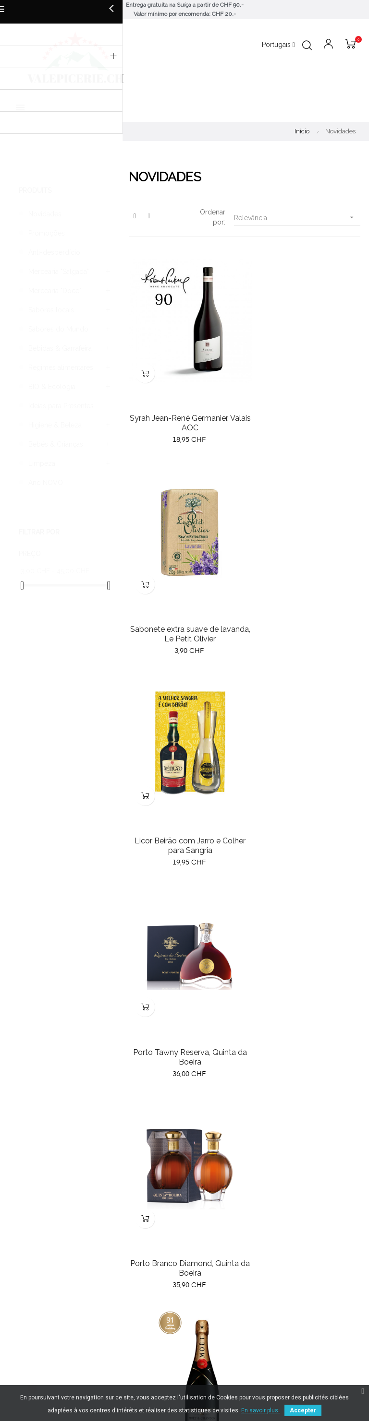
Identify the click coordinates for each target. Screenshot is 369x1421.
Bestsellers (26, 1283)
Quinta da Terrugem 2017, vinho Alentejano (304, 1005)
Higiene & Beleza (55, 425)
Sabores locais (51, 310)
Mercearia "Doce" (54, 291)
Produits (35, 190)
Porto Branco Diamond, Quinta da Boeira (184, 807)
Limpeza (41, 463)
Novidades (45, 214)
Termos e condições (222, 1283)
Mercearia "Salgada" (58, 271)
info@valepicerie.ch (219, 1217)
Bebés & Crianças (55, 444)
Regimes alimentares (60, 367)
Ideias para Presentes (61, 406)
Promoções (46, 233)
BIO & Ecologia (51, 387)
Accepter (303, 1410)
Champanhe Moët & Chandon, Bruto (304, 807)
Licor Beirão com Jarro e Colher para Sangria (184, 608)
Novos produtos (35, 1266)
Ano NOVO (45, 482)
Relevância (297, 217)
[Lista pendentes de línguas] (278, 45)
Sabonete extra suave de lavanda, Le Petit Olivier (304, 410)
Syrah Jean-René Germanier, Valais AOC (184, 410)
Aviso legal (206, 1300)
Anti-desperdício (54, 252)
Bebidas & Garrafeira (60, 348)
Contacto (203, 1318)
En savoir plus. (260, 1410)
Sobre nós (205, 1266)
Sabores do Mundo (58, 329)
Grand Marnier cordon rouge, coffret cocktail (184, 1005)
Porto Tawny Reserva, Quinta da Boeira (304, 608)
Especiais (23, 1300)
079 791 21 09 (211, 1228)
